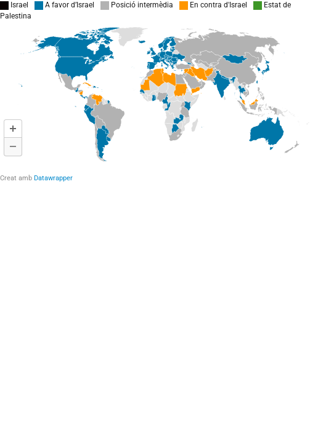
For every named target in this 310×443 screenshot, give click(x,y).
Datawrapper (53, 178)
